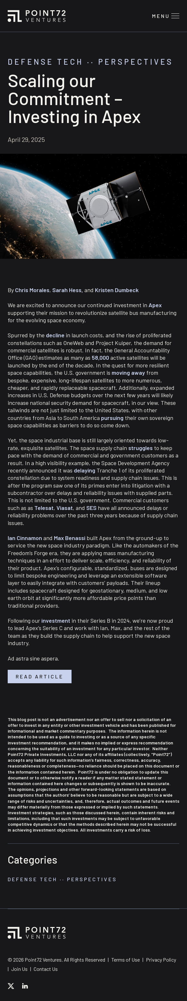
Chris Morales (32, 289)
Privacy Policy (161, 959)
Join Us (19, 969)
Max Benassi (69, 537)
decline (55, 335)
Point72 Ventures (36, 16)
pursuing (112, 417)
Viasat (64, 507)
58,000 (100, 357)
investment (55, 620)
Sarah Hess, (67, 289)
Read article (40, 676)
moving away (128, 372)
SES (91, 507)
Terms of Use (125, 959)
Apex (155, 304)
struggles (140, 447)
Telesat (44, 507)
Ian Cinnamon (25, 537)
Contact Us (46, 969)
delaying (84, 470)
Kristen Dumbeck (117, 289)
